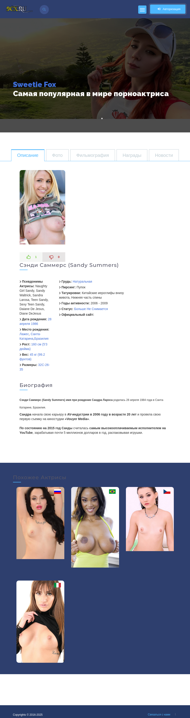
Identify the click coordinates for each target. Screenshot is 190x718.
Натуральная (82, 281)
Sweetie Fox (34, 84)
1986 (34, 324)
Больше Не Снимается (91, 309)
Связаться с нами (159, 714)
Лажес (24, 334)
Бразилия (41, 338)
